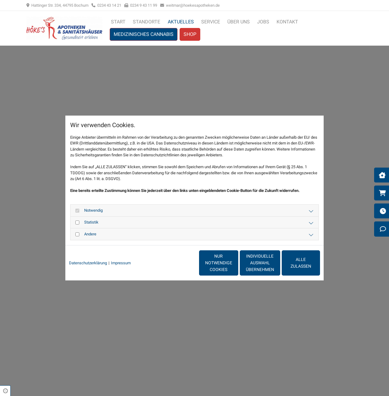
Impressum (121, 263)
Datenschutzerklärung (88, 263)
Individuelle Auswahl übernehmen (234, 263)
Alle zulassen (292, 263)
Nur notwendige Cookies (176, 263)
